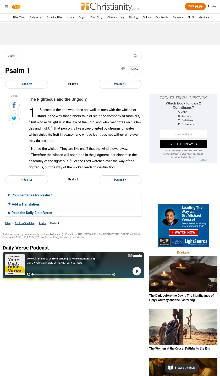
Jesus (70, 17)
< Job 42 (26, 84)
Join (195, 6)
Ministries (204, 17)
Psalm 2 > (120, 84)
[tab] (73, 195)
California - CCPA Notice (127, 366)
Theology (134, 17)
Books (25, 223)
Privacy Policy (100, 366)
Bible (7, 223)
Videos (147, 17)
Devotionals (162, 17)
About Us (84, 366)
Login (212, 6)
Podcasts (178, 17)
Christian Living (115, 17)
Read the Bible (55, 17)
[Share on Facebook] (14, 105)
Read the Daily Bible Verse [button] (30, 213)
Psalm (42, 223)
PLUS (191, 17)
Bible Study (96, 17)
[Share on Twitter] (14, 118)
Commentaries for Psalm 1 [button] (30, 195)
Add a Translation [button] (23, 204)
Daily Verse (36, 17)
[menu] (6, 7)
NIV (134, 69)
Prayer (82, 17)
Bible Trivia (19, 17)
